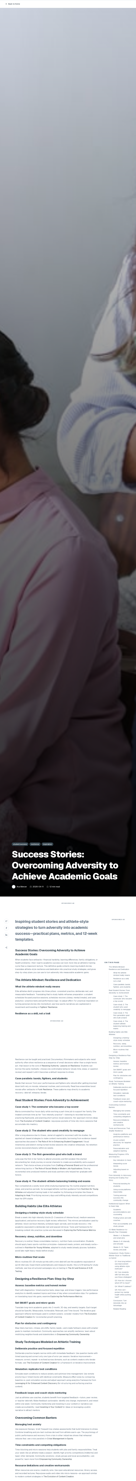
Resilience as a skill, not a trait (121, 1023)
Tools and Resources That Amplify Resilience (119, 1173)
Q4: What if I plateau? (123, 1330)
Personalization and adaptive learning (121, 1193)
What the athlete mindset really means (121, 1018)
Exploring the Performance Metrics (80, 1235)
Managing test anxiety (122, 1155)
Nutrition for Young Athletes (37, 1252)
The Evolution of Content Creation (35, 1126)
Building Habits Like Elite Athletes (118, 1077)
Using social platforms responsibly (122, 1234)
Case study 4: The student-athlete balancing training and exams (122, 1069)
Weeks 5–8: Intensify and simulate (121, 1286)
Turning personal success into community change (120, 1241)
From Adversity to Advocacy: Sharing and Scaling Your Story (120, 1221)
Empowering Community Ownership (73, 1339)
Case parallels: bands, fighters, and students (122, 1029)
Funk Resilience (45, 1094)
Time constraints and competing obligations (122, 1159)
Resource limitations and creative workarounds (121, 1166)
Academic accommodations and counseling (121, 1255)
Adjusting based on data (121, 1214)
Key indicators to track (122, 1204)
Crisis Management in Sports (60, 1443)
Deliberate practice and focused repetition (122, 1132)
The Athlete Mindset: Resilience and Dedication (119, 1012)
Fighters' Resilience (48, 1012)
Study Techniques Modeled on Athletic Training (119, 1126)
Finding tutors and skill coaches (122, 1263)
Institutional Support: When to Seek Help (119, 1249)
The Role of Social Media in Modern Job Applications (58, 1173)
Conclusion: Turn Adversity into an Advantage (120, 1346)
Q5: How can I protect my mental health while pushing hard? (123, 1337)
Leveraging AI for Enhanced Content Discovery (36, 1388)
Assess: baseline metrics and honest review (121, 1107)
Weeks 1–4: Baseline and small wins (121, 1280)
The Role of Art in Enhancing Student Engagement (60, 1146)
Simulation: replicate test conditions (121, 1138)
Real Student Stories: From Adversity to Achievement (119, 1035)
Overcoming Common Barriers (117, 1150)
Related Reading (119, 1353)
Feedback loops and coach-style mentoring (122, 1144)
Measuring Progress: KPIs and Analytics (119, 1199)
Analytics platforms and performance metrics (122, 1179)
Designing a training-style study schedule (121, 1083)
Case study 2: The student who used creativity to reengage (121, 1050)
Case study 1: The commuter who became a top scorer (122, 1042)
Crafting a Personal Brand (67, 1170)
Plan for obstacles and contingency (122, 1120)
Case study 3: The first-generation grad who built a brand (121, 1059)
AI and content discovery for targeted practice (122, 1186)
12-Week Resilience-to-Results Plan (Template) (118, 1274)
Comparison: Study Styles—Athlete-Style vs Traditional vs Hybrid (120, 1299)
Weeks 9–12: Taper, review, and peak (121, 1292)
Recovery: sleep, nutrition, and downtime (122, 1088)
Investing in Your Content (51, 1412)
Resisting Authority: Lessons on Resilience (61, 1070)
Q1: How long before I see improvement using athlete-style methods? (123, 1309)
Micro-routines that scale (120, 1094)
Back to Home (12, 4)
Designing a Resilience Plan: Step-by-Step (120, 1100)
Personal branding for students (121, 1228)
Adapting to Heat (22, 1200)
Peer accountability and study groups (122, 1269)
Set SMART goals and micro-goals (122, 1114)
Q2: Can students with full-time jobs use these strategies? (123, 1318)
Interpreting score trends (120, 1208)
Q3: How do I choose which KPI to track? (123, 1325)
